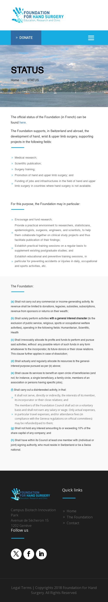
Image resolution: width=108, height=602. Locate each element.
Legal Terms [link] (21, 587)
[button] (91, 38)
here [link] (22, 122)
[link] (39, 23)
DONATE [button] (26, 38)
